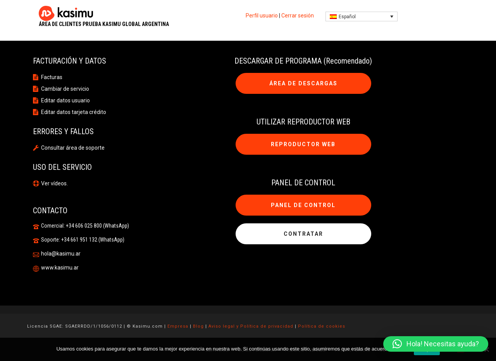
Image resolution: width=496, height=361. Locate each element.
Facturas (51, 77)
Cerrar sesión (297, 15)
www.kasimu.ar (60, 267)
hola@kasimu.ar (61, 253)
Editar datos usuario (65, 100)
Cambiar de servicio (65, 89)
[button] (435, 344)
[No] (486, 349)
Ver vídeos (54, 183)
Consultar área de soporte (73, 148)
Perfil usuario (262, 15)
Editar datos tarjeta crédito (73, 112)
